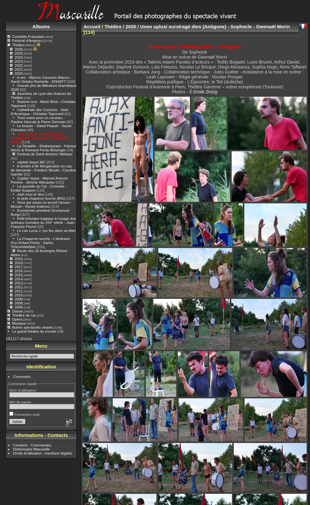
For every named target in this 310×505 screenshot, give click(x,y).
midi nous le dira (30, 194)
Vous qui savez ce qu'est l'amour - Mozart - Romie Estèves (41, 204)
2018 (19, 263)
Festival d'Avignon (26, 40)
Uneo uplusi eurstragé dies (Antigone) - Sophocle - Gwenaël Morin (39, 138)
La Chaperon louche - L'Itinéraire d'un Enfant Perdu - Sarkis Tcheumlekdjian (40, 243)
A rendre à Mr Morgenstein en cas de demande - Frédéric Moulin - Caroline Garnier (43, 170)
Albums (41, 26)
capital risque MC (31, 162)
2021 (19, 69)
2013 (19, 283)
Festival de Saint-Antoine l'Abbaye (44, 154)
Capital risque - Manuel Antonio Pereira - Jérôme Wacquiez (39, 180)
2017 (19, 267)
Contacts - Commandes (32, 445)
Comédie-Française (28, 36)
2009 (19, 299)
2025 (19, 53)
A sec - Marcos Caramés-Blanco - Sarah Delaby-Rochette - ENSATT (41, 79)
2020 (19, 73)
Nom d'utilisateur (22, 390)
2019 (19, 259)
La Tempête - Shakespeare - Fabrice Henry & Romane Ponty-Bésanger (43, 148)
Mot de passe (20, 402)
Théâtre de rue (24, 315)
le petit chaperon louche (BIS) (41, 198)
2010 (19, 295)
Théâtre (18, 45)
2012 (19, 287)
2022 (19, 65)
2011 (19, 291)
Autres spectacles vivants (32, 327)
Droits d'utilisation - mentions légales (42, 453)
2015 (19, 275)
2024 (19, 57)
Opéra (17, 319)
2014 (19, 279)
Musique (19, 323)
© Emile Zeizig (203, 91)
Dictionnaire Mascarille (31, 449)
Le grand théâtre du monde (34, 331)
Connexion (22, 376)
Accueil (92, 26)
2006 (19, 307)
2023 (19, 61)
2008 (19, 303)
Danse (17, 311)
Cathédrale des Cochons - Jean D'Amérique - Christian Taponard (39, 112)
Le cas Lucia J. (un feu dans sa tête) (46, 230)
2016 (19, 271)
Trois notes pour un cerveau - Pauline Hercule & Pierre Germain (38, 120)
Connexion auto (24, 414)
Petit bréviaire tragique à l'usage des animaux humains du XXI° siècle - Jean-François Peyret (43, 222)
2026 (19, 49)
